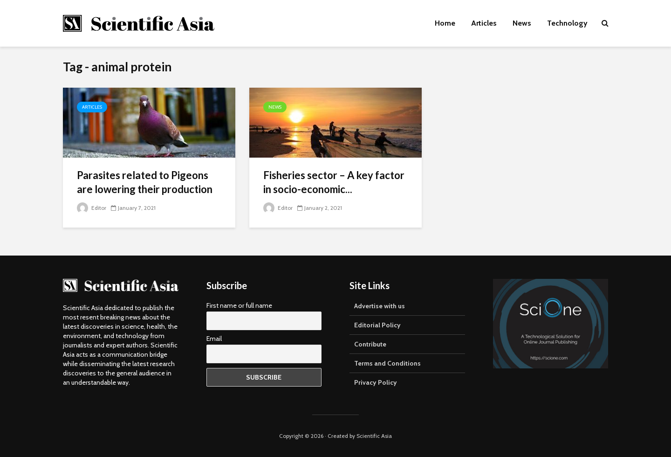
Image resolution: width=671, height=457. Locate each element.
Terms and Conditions (387, 363)
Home (445, 23)
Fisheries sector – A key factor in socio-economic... (333, 182)
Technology (567, 23)
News (522, 23)
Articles (484, 23)
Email (214, 338)
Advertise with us (379, 306)
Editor (91, 207)
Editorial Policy (377, 325)
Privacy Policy (375, 382)
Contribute (370, 344)
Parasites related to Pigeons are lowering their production (144, 182)
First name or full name (239, 305)
